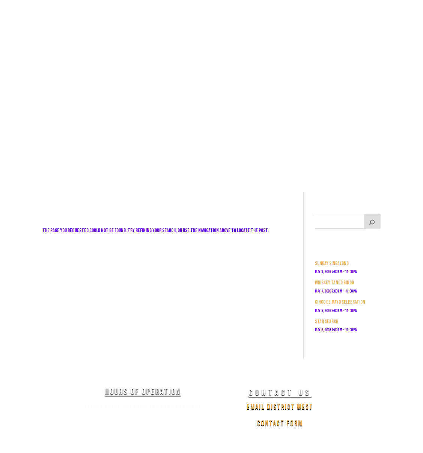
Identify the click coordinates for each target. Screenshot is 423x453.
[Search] (372, 221)
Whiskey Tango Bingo (334, 282)
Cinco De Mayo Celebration (340, 302)
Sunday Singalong (332, 263)
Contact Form (280, 423)
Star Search (326, 321)
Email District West (280, 406)
